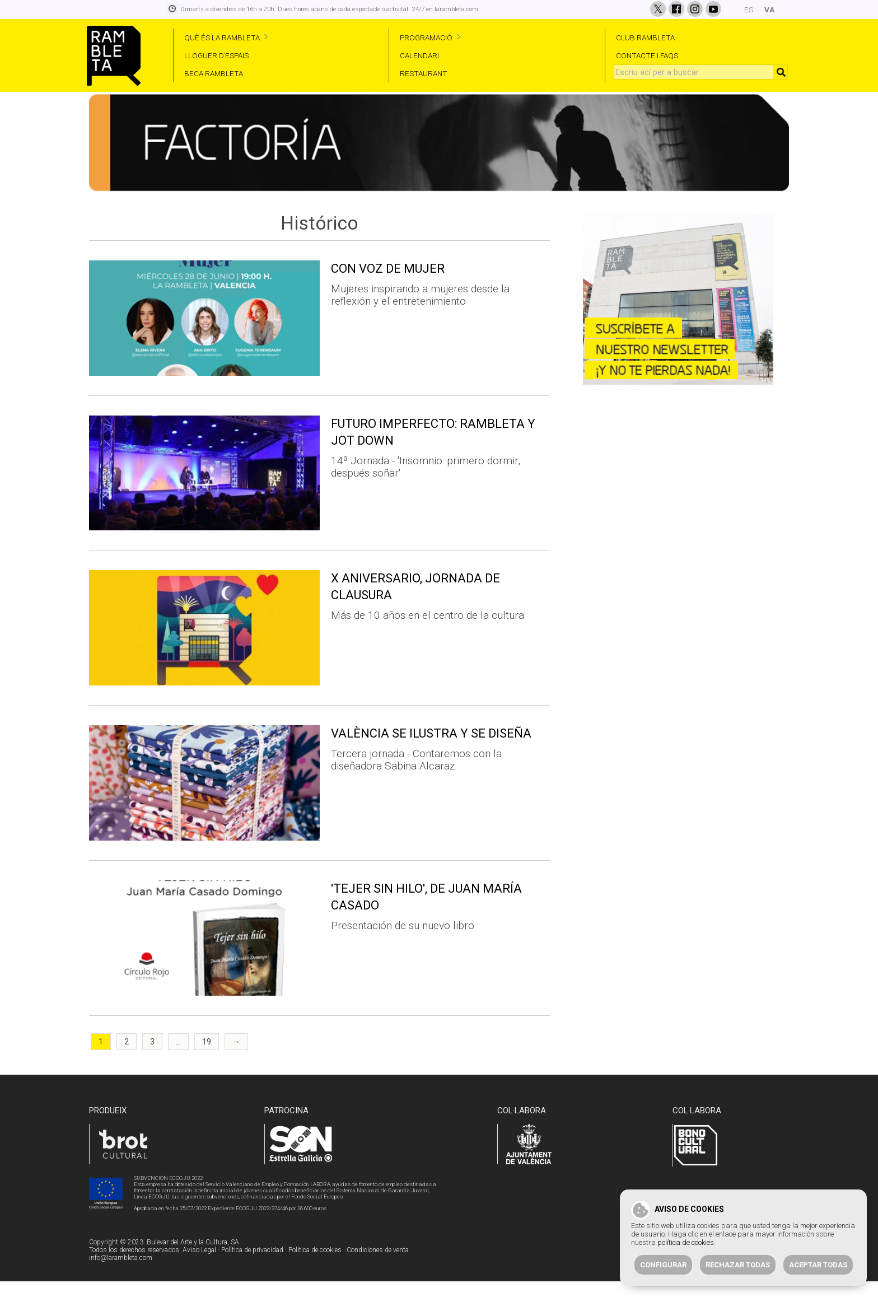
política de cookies (685, 1242)
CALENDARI (419, 55)
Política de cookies (315, 1266)
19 (206, 1057)
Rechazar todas (738, 1265)
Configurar (663, 1265)
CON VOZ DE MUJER (388, 285)
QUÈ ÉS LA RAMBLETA (222, 37)
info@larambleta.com (120, 1274)
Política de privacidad (252, 1266)
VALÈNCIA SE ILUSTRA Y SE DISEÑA (431, 750)
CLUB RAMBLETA (645, 37)
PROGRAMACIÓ (426, 37)
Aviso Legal (199, 1266)
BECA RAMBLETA (213, 73)
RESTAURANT (423, 73)
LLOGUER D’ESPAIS (216, 55)
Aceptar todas (818, 1265)
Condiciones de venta (378, 1266)
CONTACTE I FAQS (647, 55)
